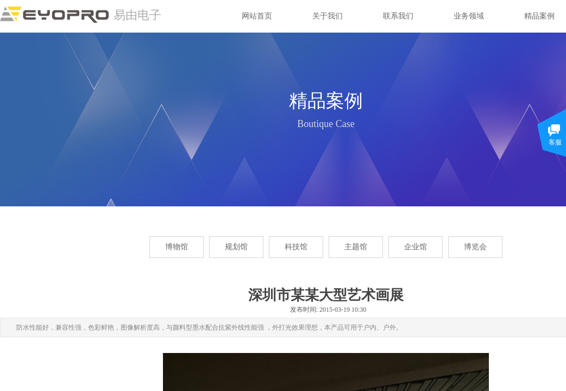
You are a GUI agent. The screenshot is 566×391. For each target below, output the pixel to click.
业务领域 (469, 16)
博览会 (475, 247)
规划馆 (236, 247)
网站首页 (257, 16)
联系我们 (398, 16)
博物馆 (176, 247)
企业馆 (415, 247)
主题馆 (355, 247)
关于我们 (327, 16)
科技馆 (296, 247)
